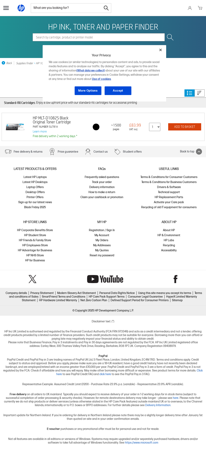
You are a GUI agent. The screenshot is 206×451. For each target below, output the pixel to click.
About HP (169, 230)
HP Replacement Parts (169, 197)
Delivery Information (158, 405)
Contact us (101, 151)
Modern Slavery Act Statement (76, 293)
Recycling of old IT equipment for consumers (169, 207)
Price (199, 93)
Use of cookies (101, 79)
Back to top (191, 152)
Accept (118, 90)
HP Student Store (35, 235)
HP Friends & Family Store (35, 240)
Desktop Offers (35, 192)
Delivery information (102, 187)
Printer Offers (35, 197)
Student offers (132, 151)
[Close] (160, 50)
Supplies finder (24, 63)
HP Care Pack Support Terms (107, 296)
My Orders (102, 240)
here (175, 398)
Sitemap (177, 300)
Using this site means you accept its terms (164, 293)
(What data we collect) (90, 70)
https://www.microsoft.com (141, 442)
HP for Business (35, 260)
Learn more (40, 131)
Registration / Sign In (102, 230)
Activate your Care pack (169, 202)
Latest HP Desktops (35, 182)
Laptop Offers (35, 187)
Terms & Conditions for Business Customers (169, 182)
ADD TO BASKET (184, 127)
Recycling (169, 245)
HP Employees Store (35, 245)
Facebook (175, 279)
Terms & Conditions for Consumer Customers (168, 177)
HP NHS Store (35, 255)
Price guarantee (68, 151)
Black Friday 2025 (35, 207)
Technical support (169, 192)
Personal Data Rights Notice (117, 293)
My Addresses (102, 245)
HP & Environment (169, 235)
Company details (16, 293)
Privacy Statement (42, 293)
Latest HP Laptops (35, 177)
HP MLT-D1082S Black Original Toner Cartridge (52, 119)
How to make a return (102, 192)
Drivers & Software (169, 187)
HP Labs (169, 240)
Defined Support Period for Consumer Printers (140, 300)
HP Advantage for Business (35, 250)
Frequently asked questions (102, 177)
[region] (104, 73)
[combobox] (66, 8)
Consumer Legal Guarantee (145, 296)
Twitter (32, 279)
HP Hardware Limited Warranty (58, 300)
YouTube (105, 279)
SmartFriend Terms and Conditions (63, 296)
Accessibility (169, 250)
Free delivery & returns (28, 151)
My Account (102, 235)
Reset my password (102, 255)
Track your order (102, 182)
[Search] (106, 8)
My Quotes (102, 250)
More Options (88, 90)
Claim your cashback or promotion (101, 197)
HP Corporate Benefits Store (35, 230)
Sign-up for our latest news (35, 202)
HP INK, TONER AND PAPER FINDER (103, 27)
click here (105, 374)
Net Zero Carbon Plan (93, 300)
